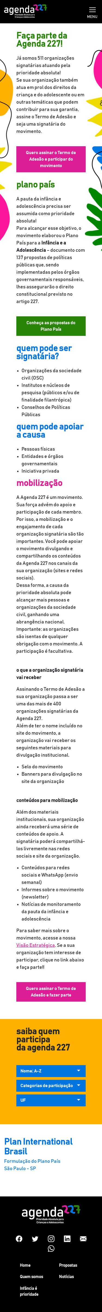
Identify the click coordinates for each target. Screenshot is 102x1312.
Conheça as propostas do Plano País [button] (50, 326)
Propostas (68, 1265)
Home (25, 1265)
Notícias (66, 1277)
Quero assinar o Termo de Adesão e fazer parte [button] (51, 991)
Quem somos (31, 1277)
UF (23, 1100)
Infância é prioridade (29, 1291)
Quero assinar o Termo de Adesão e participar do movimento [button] (51, 159)
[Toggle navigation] (92, 9)
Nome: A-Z (30, 1071)
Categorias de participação (46, 1086)
